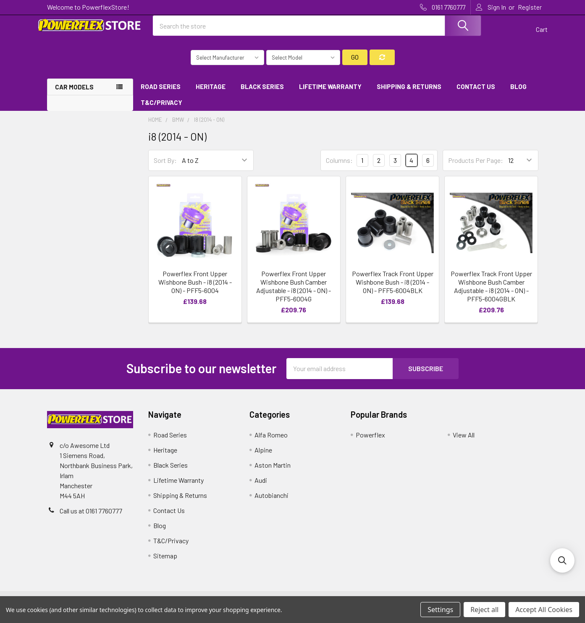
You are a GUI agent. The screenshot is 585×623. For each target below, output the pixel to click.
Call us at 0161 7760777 (91, 518)
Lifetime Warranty (330, 93)
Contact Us (475, 93)
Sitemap (165, 563)
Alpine (263, 457)
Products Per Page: (475, 168)
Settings (440, 609)
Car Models (74, 94)
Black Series (262, 93)
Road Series (161, 93)
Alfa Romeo (271, 442)
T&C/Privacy (164, 110)
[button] (562, 560)
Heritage (211, 93)
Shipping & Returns (409, 93)
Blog (518, 93)
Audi (260, 487)
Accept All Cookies (543, 609)
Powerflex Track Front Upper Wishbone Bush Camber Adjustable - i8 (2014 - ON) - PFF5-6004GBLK (491, 293)
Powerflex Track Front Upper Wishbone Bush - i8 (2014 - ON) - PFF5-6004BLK (392, 289)
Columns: (339, 167)
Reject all (484, 609)
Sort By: (165, 168)
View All (464, 442)
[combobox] (317, 30)
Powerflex (370, 442)
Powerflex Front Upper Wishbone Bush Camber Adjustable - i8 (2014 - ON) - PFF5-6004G (293, 293)
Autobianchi (271, 502)
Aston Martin (272, 472)
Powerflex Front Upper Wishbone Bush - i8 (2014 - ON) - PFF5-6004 (195, 289)
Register (530, 7)
